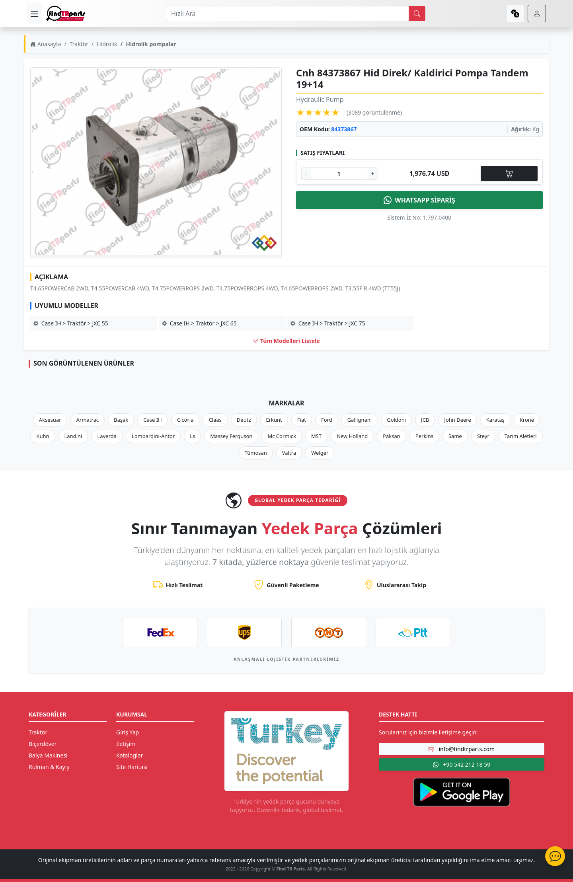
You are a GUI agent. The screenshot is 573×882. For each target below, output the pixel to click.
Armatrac (87, 419)
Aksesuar (50, 419)
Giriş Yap (127, 732)
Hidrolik (107, 44)
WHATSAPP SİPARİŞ (419, 200)
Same (455, 436)
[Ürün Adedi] (339, 173)
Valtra (289, 452)
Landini (73, 436)
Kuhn (42, 436)
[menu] (34, 13)
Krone (527, 419)
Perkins (424, 436)
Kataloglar (129, 755)
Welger (319, 452)
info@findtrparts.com (462, 749)
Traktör (79, 44)
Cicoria (185, 419)
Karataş (495, 419)
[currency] (515, 13)
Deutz (244, 419)
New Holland (352, 436)
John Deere (457, 419)
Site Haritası (132, 767)
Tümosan (256, 452)
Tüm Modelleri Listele (286, 341)
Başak (121, 419)
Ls (192, 436)
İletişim (125, 744)
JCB (425, 419)
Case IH (152, 419)
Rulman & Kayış (49, 767)
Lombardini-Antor (153, 436)
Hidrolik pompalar (151, 44)
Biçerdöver (43, 744)
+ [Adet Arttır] (372, 173)
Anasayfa (45, 44)
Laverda (106, 436)
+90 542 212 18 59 (461, 764)
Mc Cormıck (281, 436)
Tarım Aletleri (521, 436)
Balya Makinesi (48, 755)
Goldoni (396, 419)
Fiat (301, 419)
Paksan (391, 436)
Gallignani (359, 419)
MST (316, 436)
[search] (417, 13)
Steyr (483, 436)
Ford (326, 419)
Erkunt (274, 419)
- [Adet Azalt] (306, 173)
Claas (215, 419)
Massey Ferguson (231, 436)
